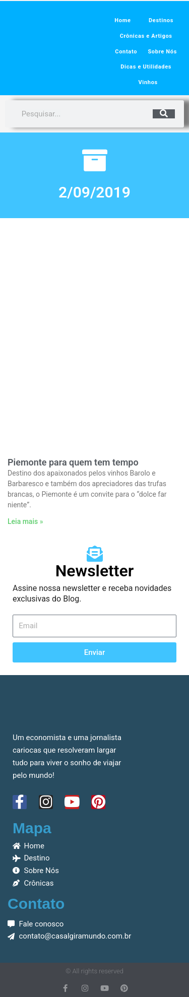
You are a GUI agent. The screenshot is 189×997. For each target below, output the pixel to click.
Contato (126, 51)
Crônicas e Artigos (146, 36)
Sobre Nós (162, 51)
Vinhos (147, 82)
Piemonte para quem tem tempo (73, 462)
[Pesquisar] (164, 113)
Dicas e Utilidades (145, 66)
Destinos (161, 20)
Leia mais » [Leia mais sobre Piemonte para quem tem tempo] (25, 521)
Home (122, 20)
